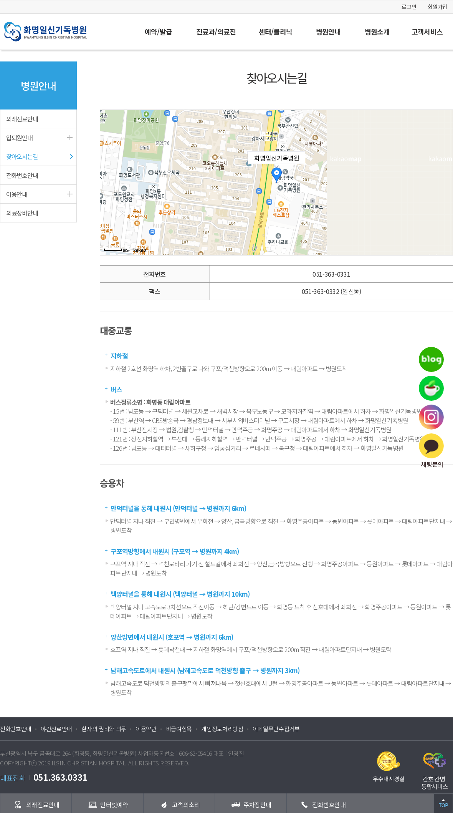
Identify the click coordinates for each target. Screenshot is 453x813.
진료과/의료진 (216, 32)
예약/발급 (158, 32)
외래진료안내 (22, 118)
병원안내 (328, 32)
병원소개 (377, 32)
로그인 (409, 6)
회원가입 (437, 6)
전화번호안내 (22, 175)
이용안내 (16, 194)
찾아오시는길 (22, 156)
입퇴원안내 (19, 137)
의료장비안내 (22, 212)
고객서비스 (427, 32)
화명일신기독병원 (61, 31)
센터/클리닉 (275, 32)
